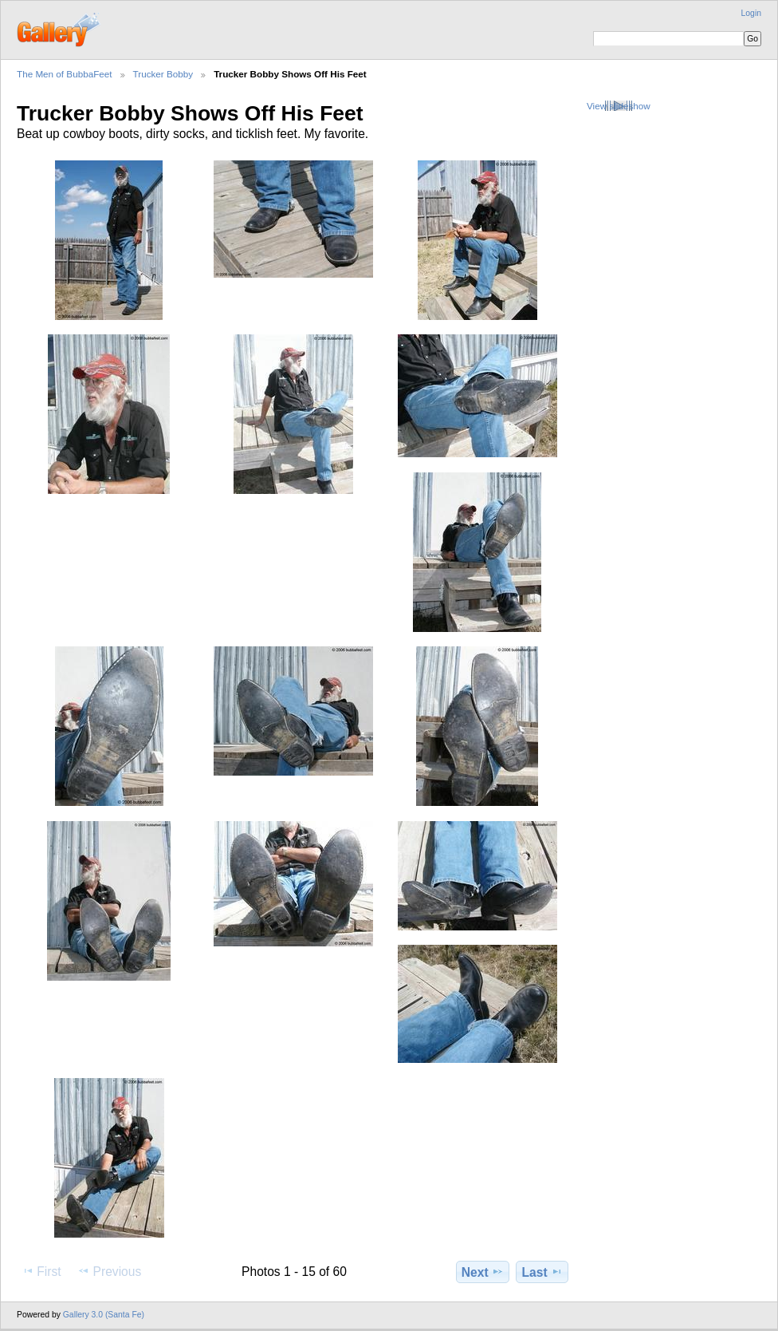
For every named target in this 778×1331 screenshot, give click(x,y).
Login (751, 13)
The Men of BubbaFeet (64, 74)
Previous (109, 1271)
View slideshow (618, 106)
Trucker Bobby (163, 74)
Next (483, 1272)
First (41, 1271)
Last (542, 1272)
